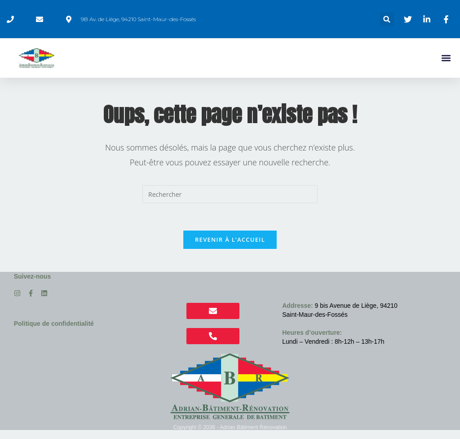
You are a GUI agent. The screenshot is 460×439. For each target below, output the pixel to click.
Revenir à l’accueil (230, 239)
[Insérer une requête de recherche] (230, 194)
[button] (387, 19)
